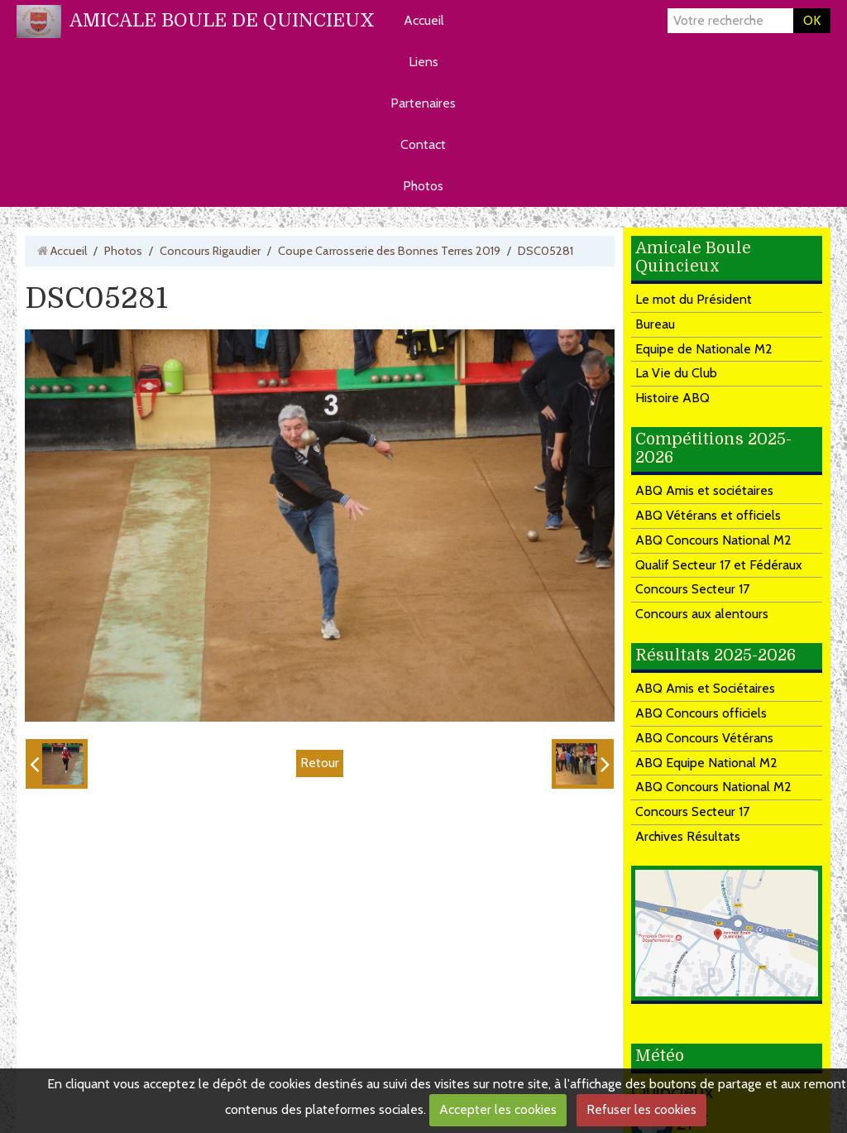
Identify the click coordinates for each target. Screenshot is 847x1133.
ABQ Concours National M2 (713, 540)
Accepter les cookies (498, 1109)
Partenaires (423, 103)
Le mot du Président (693, 299)
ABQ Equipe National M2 (706, 763)
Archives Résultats (687, 836)
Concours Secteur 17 (692, 589)
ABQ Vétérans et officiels (708, 515)
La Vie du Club (676, 373)
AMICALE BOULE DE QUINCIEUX (222, 20)
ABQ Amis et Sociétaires (705, 688)
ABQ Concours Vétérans (704, 738)
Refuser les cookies (641, 1109)
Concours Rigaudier (210, 250)
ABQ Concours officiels (701, 713)
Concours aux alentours (701, 614)
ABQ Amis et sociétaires (704, 490)
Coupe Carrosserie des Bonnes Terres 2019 (389, 250)
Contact (423, 144)
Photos (423, 186)
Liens (423, 62)
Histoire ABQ (672, 398)
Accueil (424, 20)
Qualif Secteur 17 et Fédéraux (718, 565)
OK (812, 20)
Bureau (655, 324)
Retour (319, 763)
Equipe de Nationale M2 (704, 349)
